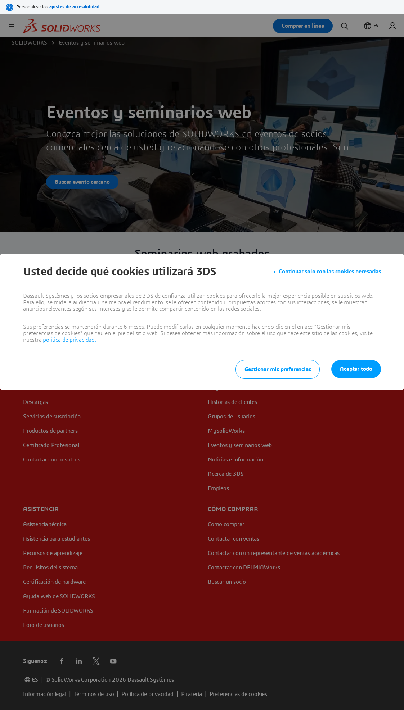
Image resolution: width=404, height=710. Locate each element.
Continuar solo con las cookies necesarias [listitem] (330, 271)
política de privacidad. (69, 340)
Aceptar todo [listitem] (356, 369)
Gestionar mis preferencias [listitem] (277, 369)
